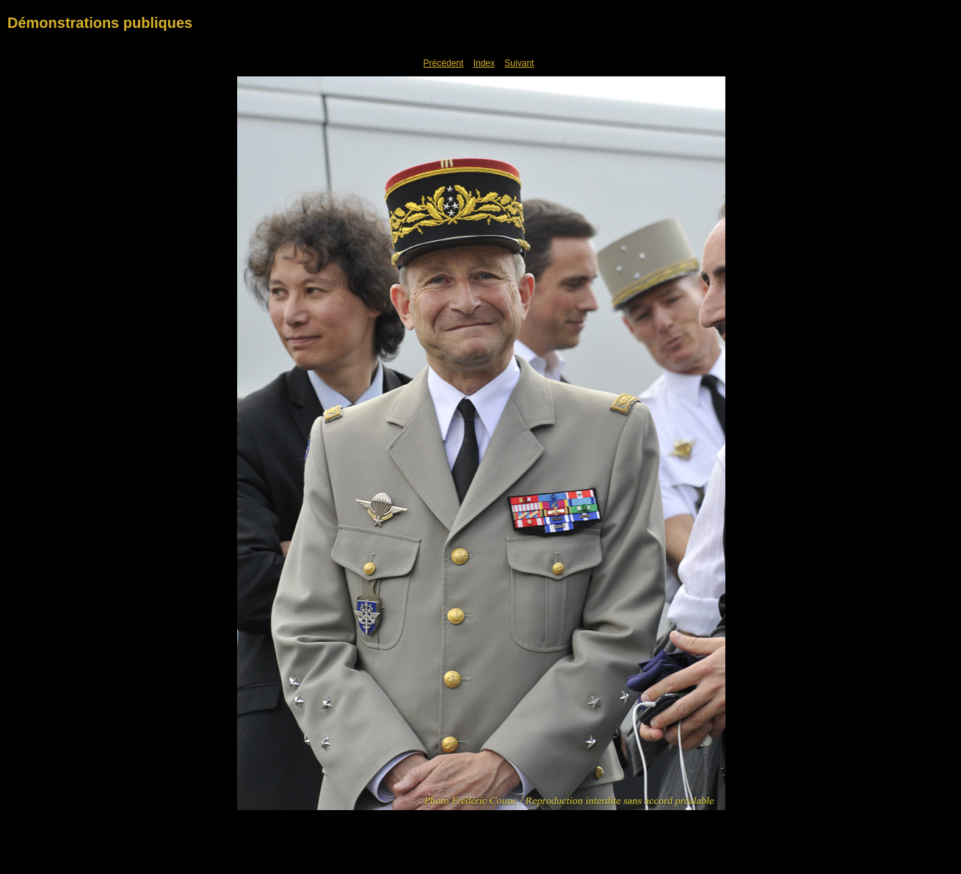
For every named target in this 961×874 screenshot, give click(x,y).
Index (484, 63)
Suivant (519, 63)
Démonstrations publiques (99, 23)
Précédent (444, 63)
